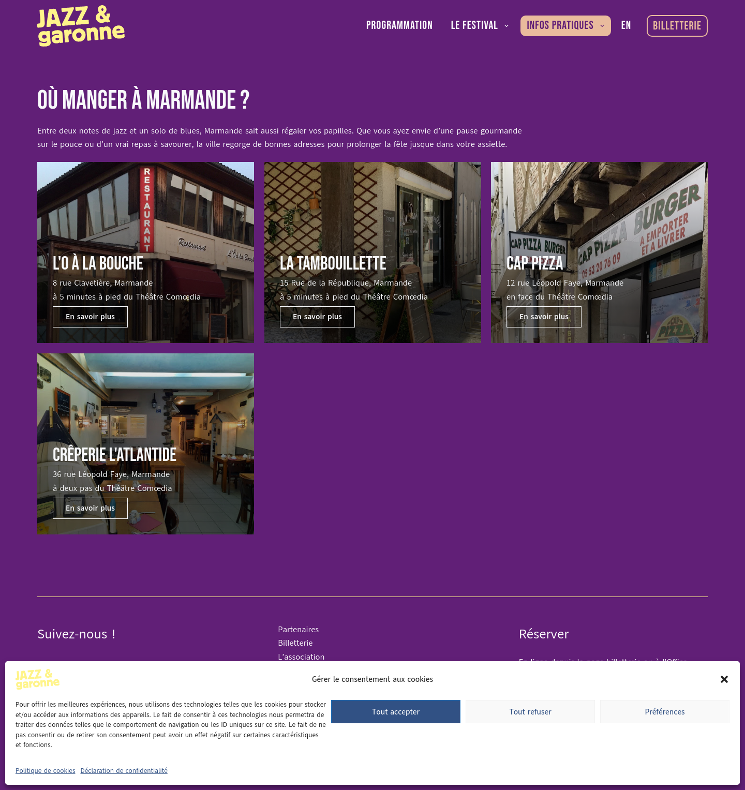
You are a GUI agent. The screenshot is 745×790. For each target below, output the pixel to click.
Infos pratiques (567, 26)
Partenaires (298, 629)
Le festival (482, 26)
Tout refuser (530, 712)
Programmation (399, 26)
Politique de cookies (46, 771)
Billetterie (677, 26)
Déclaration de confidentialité (124, 771)
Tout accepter (396, 712)
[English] (626, 26)
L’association (301, 657)
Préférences (664, 712)
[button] (724, 679)
